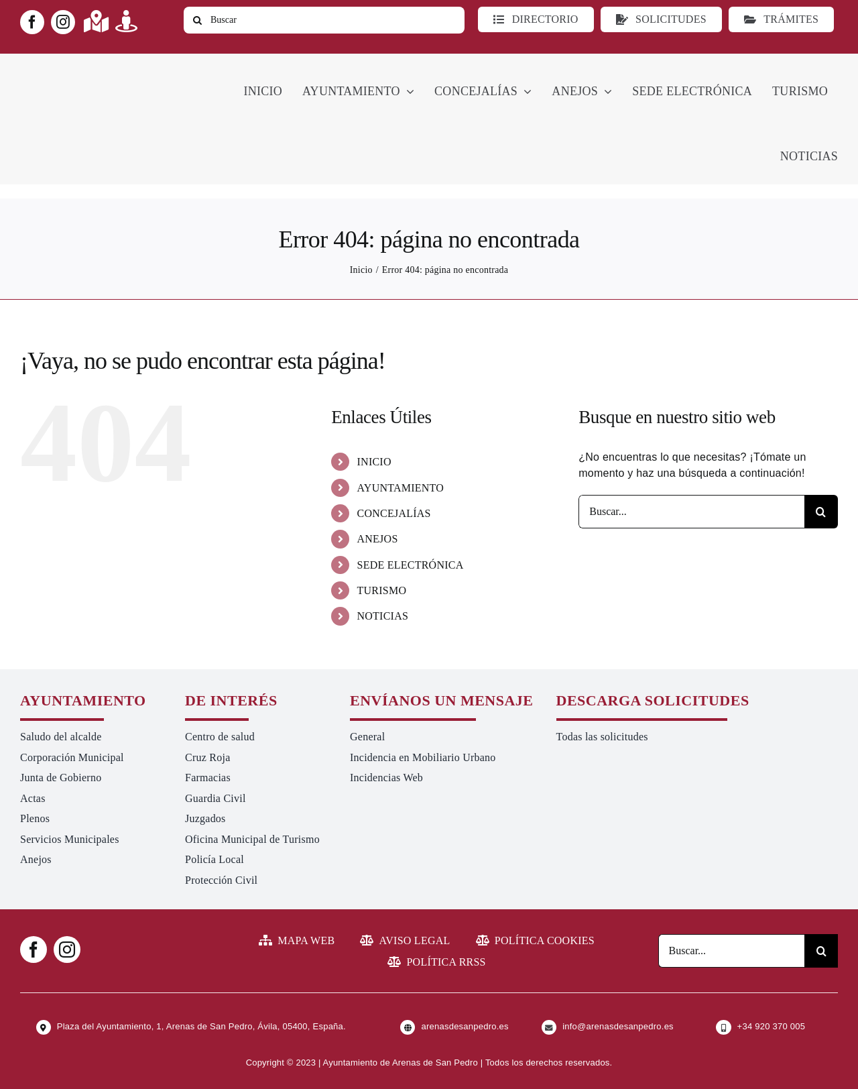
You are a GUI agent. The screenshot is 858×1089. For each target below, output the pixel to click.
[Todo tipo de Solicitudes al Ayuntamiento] (661, 19)
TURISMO (382, 590)
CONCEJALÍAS (394, 513)
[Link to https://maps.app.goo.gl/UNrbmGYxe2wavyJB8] (96, 21)
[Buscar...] (691, 511)
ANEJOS (377, 538)
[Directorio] (535, 19)
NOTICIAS (383, 616)
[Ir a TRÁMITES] (781, 19)
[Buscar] (324, 20)
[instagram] (63, 22)
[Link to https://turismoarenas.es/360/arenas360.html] (126, 21)
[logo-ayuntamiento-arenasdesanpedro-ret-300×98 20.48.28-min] (105, 66)
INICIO (374, 461)
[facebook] (32, 22)
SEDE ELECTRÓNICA (410, 565)
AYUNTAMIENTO (400, 488)
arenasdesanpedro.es (464, 1026)
